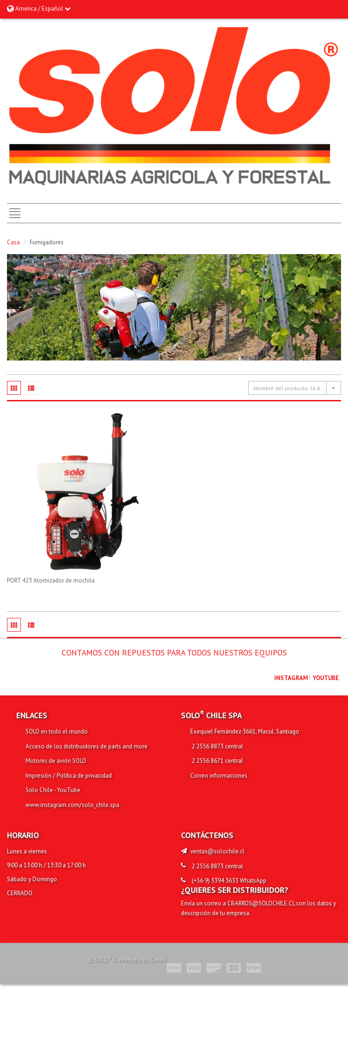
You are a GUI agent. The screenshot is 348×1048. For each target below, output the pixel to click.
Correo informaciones (218, 775)
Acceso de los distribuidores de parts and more (87, 746)
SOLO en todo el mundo (57, 731)
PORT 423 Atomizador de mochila (51, 580)
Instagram (291, 678)
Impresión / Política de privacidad (69, 775)
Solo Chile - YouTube (53, 790)
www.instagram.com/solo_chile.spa (72, 805)
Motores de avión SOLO (56, 761)
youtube (326, 678)
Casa (13, 242)
